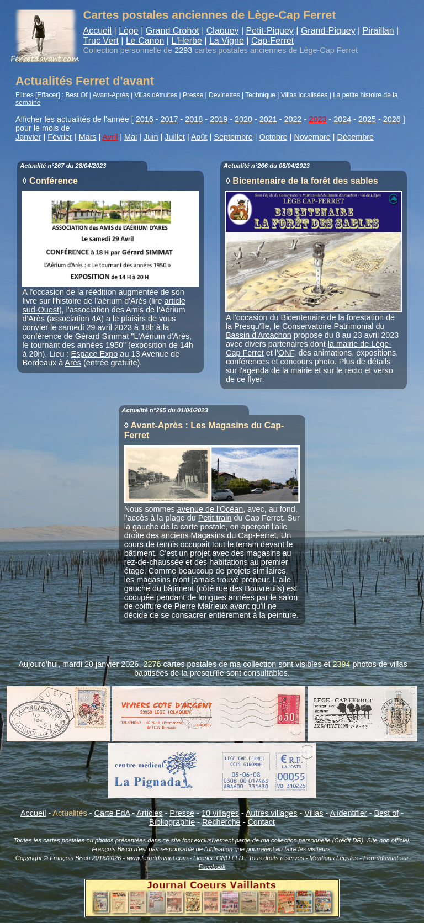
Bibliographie (172, 822)
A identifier (348, 813)
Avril (110, 136)
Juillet (175, 136)
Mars (88, 136)
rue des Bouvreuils (249, 588)
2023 (317, 119)
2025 (367, 119)
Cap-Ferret (272, 40)
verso (383, 370)
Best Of (77, 95)
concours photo (307, 361)
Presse (193, 95)
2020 (243, 119)
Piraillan (378, 30)
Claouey (222, 30)
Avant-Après (111, 95)
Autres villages (272, 813)
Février (59, 136)
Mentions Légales (333, 858)
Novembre (312, 136)
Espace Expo (94, 353)
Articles (149, 813)
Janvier (28, 136)
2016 (144, 119)
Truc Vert (101, 40)
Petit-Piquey (270, 30)
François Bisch (112, 849)
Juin (151, 136)
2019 (218, 119)
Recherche (221, 822)
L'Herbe (186, 40)
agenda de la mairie (277, 370)
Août (199, 136)
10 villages (220, 813)
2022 (293, 119)
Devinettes (224, 95)
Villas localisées (304, 95)
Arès (73, 362)
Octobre (273, 136)
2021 (268, 119)
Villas (313, 813)
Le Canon (145, 40)
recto (354, 370)
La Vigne (226, 40)
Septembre (233, 136)
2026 (392, 119)
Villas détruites (155, 95)
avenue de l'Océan (210, 509)
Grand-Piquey (328, 30)
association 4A (76, 318)
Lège (129, 30)
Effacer (47, 95)
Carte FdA (112, 813)
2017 (169, 119)
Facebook (211, 866)
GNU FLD (229, 858)
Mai (130, 136)
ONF (286, 352)
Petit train (215, 517)
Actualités (69, 813)
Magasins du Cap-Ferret (234, 535)
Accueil (97, 30)
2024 (342, 119)
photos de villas (380, 664)
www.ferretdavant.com (157, 858)
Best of (386, 813)
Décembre (355, 136)
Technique (260, 95)
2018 (194, 119)
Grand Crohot (172, 30)
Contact (261, 822)
